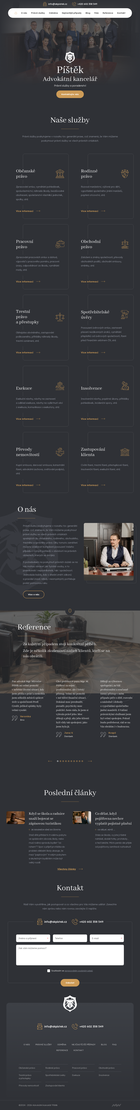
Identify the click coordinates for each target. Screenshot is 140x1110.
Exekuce (76, 1075)
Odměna (53, 13)
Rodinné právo (52, 1068)
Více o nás (33, 594)
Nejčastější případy (71, 13)
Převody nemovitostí (29, 1085)
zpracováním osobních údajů (79, 970)
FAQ (96, 13)
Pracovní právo (79, 1068)
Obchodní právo (107, 1068)
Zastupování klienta (55, 1085)
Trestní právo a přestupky (25, 1077)
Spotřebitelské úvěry (55, 1075)
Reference (108, 13)
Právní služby (38, 13)
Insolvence (104, 1075)
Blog (88, 13)
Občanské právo (27, 1068)
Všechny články (70, 869)
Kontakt (121, 13)
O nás (24, 13)
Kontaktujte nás (70, 94)
